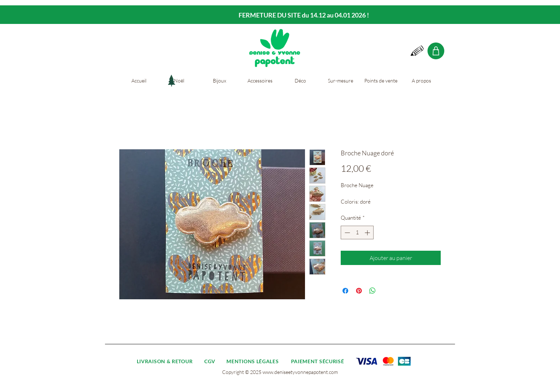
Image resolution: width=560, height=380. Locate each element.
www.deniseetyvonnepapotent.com (300, 372)
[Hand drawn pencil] (418, 51)
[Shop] (436, 50)
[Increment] (368, 232)
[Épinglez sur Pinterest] (359, 290)
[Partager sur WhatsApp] (372, 290)
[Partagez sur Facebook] (345, 290)
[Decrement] (346, 232)
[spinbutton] (357, 232)
